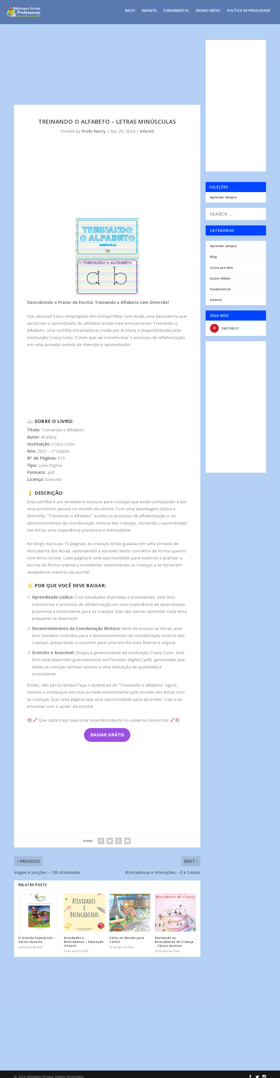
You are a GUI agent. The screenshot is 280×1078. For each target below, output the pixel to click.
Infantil (149, 14)
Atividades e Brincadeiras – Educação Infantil (84, 938)
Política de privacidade (248, 14)
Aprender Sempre (223, 193)
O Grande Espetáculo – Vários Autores (37, 936)
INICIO (130, 14)
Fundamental (176, 14)
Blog (213, 253)
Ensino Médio (208, 14)
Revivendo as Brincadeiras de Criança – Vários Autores (174, 938)
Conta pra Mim (221, 264)
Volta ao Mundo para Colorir (126, 936)
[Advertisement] (107, 68)
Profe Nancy (94, 127)
